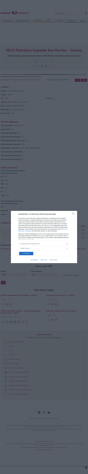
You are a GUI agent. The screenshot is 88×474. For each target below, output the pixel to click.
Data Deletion (34, 260)
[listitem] (44, 244)
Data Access (44, 260)
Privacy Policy (53, 260)
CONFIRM (27, 253)
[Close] (73, 214)
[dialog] (44, 237)
